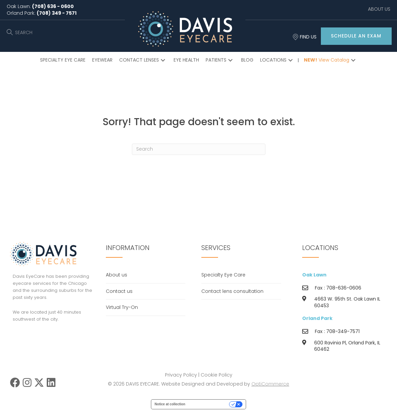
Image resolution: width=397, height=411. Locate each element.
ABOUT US (379, 9)
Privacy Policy (181, 375)
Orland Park (317, 318)
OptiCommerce (270, 384)
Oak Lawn (314, 274)
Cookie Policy (216, 375)
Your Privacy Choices (209, 404)
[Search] (198, 149)
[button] (356, 36)
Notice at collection (170, 404)
